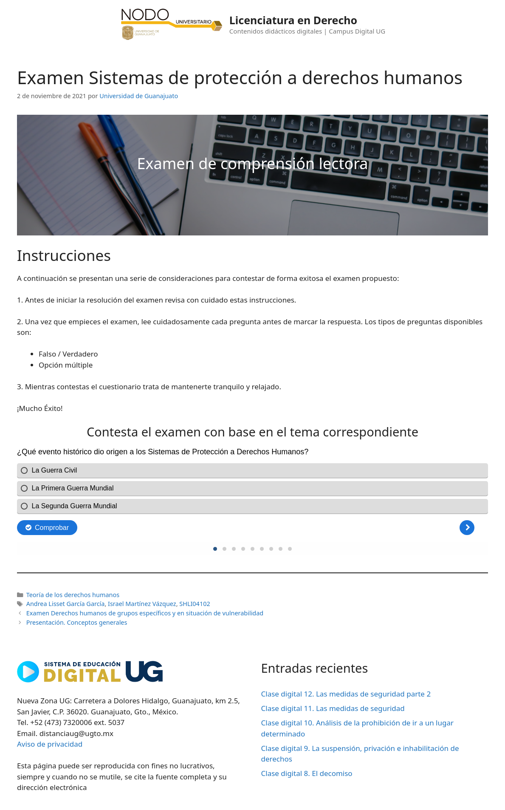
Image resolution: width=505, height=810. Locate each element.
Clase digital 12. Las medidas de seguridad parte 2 (346, 694)
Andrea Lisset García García (65, 604)
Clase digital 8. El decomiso (307, 773)
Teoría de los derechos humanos (72, 595)
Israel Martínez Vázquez (142, 604)
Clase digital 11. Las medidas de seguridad (333, 708)
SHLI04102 (194, 604)
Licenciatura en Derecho (293, 20)
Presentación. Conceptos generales (76, 622)
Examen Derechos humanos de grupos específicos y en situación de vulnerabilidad (145, 613)
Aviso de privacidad (49, 744)
